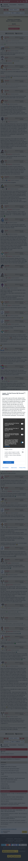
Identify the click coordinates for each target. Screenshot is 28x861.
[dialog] (14, 430)
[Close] (25, 393)
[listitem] (14, 420)
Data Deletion (5, 467)
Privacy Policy (22, 467)
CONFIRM (8, 462)
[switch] (22, 424)
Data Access (14, 467)
